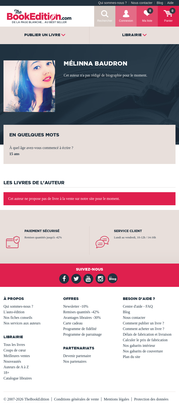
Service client (128, 231)
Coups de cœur (14, 350)
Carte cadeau (73, 323)
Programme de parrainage (82, 334)
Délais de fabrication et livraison (147, 334)
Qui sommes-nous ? (112, 3)
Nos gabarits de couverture (143, 351)
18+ (6, 373)
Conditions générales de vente (76, 399)
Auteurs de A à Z (16, 367)
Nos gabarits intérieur (139, 346)
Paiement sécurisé (41, 231)
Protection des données (151, 399)
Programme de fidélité (79, 329)
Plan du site (131, 357)
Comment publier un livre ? (143, 323)
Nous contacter (141, 3)
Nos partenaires (74, 361)
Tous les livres (14, 345)
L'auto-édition (13, 312)
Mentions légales (116, 399)
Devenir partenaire (77, 356)
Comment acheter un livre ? (143, 329)
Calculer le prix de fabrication (145, 340)
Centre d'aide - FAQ (138, 306)
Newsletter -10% (75, 306)
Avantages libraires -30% (82, 318)
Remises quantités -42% (81, 312)
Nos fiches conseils (17, 318)
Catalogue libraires (17, 378)
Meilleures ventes (16, 356)
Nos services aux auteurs (22, 323)
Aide (170, 3)
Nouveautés (12, 361)
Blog (160, 3)
